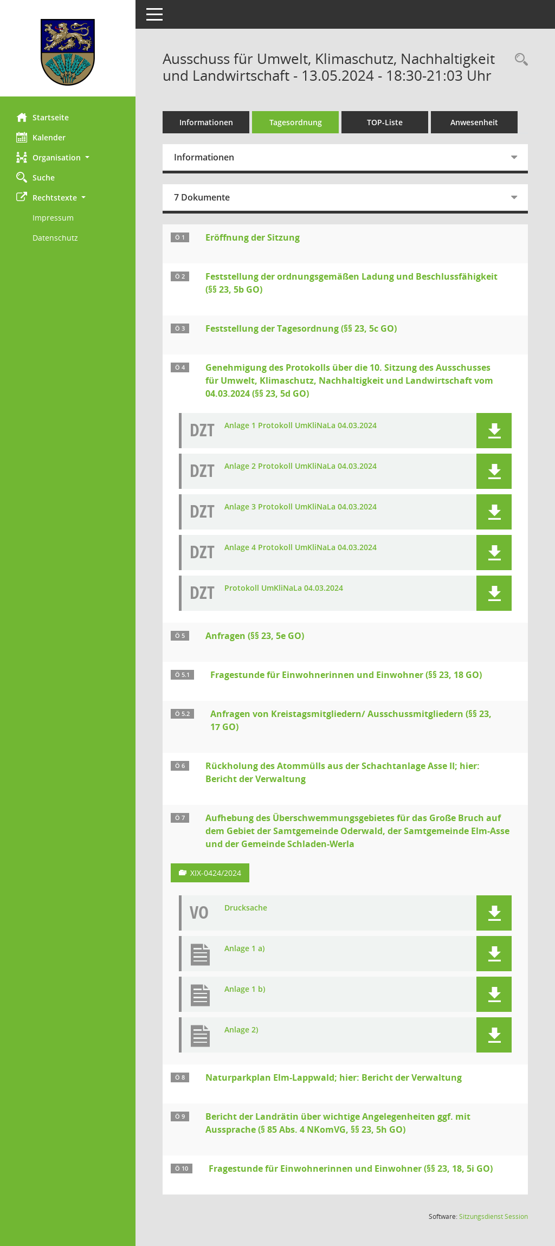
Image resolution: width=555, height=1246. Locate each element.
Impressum (53, 217)
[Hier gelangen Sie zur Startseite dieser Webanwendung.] (67, 52)
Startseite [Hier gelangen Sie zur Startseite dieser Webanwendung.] (42, 117)
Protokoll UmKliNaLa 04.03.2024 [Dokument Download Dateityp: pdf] (283, 588)
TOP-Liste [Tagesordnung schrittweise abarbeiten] (385, 122)
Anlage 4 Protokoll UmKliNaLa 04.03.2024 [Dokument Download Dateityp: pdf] (300, 547)
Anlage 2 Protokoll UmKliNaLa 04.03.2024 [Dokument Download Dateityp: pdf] (300, 466)
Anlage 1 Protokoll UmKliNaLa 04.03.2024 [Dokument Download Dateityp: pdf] (300, 425)
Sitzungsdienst (493, 1216)
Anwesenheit (474, 122)
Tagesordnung (295, 122)
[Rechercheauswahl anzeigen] (518, 60)
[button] (67, 157)
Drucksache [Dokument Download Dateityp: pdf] (245, 908)
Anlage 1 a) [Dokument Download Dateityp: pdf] (244, 948)
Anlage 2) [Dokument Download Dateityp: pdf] (241, 1030)
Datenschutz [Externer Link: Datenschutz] (55, 238)
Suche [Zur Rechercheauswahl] (35, 177)
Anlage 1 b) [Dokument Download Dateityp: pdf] (244, 989)
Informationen (206, 122)
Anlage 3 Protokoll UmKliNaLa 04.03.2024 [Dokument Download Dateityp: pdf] (300, 507)
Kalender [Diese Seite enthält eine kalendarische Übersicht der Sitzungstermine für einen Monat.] (41, 137)
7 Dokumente (202, 197)
